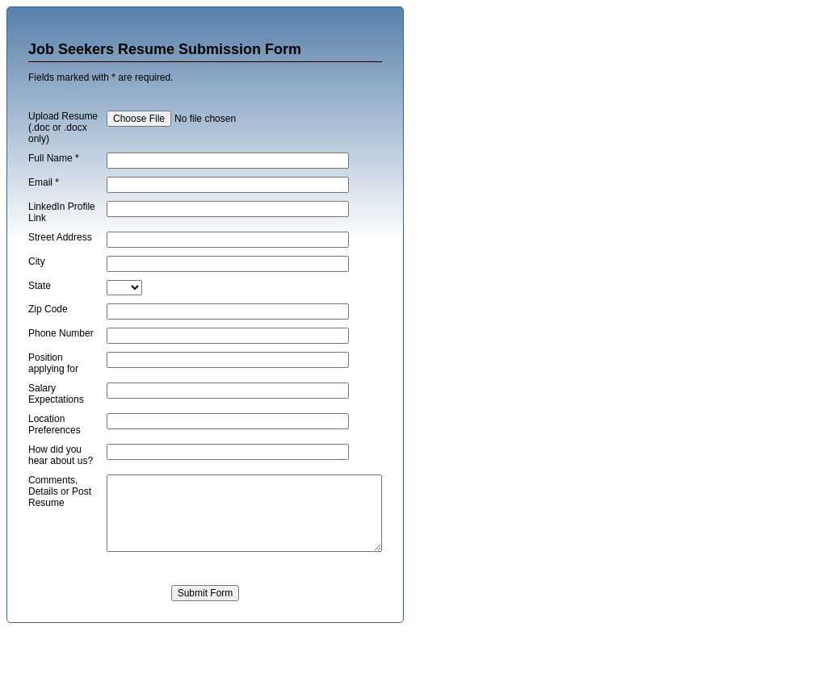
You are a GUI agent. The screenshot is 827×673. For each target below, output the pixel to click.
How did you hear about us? (55, 485)
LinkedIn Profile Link (52, 223)
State (39, 303)
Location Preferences (54, 448)
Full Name (53, 169)
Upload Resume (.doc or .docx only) (51, 133)
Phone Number (45, 356)
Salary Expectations (56, 418)
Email (43, 193)
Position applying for (53, 387)
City (36, 279)
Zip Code (48, 326)
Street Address (46, 254)
